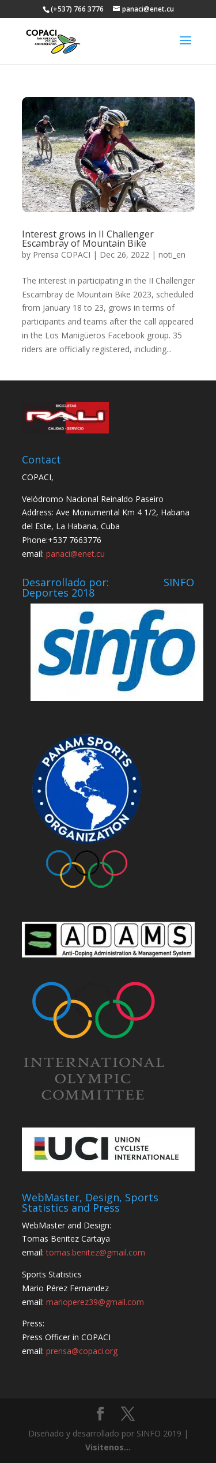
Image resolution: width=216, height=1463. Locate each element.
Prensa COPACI (61, 254)
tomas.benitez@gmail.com (95, 1252)
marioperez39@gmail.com (95, 1301)
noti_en (171, 254)
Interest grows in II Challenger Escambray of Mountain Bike (88, 239)
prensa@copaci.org (82, 1350)
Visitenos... (108, 1447)
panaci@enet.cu (75, 553)
